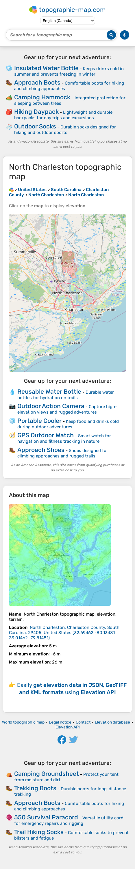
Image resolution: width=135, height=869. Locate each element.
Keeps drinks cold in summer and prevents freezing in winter (69, 71)
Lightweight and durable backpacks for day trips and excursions (63, 115)
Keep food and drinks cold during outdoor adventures (68, 424)
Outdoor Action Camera (50, 406)
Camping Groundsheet (46, 773)
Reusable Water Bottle (49, 391)
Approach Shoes (40, 449)
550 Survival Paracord (46, 817)
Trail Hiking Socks (39, 832)
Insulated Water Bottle (46, 68)
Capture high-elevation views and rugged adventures (67, 409)
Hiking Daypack (36, 111)
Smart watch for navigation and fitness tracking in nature (64, 438)
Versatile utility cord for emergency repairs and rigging (68, 820)
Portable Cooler (39, 420)
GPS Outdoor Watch (45, 435)
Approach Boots (37, 82)
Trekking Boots (35, 788)
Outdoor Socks (35, 126)
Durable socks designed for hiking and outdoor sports (65, 129)
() (64, 632)
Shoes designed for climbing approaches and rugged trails (62, 453)
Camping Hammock (42, 97)
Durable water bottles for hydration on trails (65, 395)
